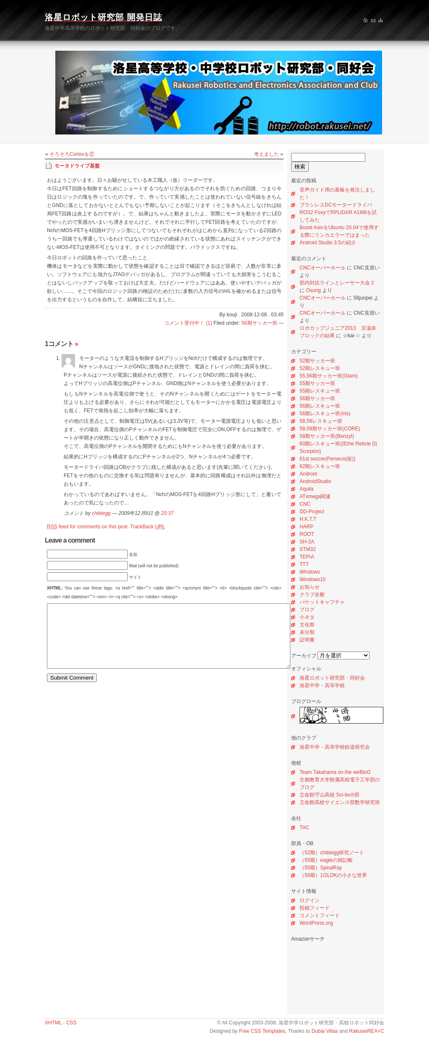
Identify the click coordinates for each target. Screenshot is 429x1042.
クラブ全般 (312, 594)
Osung (313, 290)
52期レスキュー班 (320, 368)
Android (308, 474)
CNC (305, 504)
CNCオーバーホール (323, 268)
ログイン (310, 900)
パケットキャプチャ (322, 602)
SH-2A (307, 542)
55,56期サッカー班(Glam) (329, 376)
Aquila (306, 489)
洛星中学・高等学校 (322, 685)
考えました (266, 154)
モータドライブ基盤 (77, 166)
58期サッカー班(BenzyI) (327, 436)
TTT (304, 564)
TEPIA (307, 557)
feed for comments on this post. (88, 527)
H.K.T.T (308, 519)
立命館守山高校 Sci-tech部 (329, 795)
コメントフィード (320, 915)
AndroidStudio (315, 481)
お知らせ (310, 587)
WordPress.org (316, 923)
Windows (310, 572)
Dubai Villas (324, 1031)
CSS (71, 1023)
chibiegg (101, 513)
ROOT (307, 534)
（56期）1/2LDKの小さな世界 (333, 875)
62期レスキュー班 (320, 466)
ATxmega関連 (315, 496)
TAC (304, 827)
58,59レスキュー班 (321, 421)
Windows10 (313, 579)
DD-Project (312, 512)
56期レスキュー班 (320, 406)
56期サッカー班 (317, 398)
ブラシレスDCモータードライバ (336, 205)
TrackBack (147, 527)
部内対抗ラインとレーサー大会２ (337, 283)
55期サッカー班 (317, 383)
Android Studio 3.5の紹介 (328, 243)
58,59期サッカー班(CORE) (330, 429)
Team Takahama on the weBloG (335, 772)
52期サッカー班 (317, 361)
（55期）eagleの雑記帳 (326, 860)
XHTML (53, 1023)
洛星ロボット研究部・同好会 (332, 678)
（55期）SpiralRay (321, 868)
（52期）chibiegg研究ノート (332, 853)
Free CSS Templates (262, 1031)
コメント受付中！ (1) (188, 323)
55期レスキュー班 (320, 391)
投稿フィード (315, 908)
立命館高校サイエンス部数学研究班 (340, 802)
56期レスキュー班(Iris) (325, 413)
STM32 (308, 549)
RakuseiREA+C (366, 1031)
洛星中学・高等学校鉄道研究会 (335, 747)
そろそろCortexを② (71, 154)
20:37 (167, 513)
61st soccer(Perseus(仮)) (327, 459)
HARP (306, 527)
